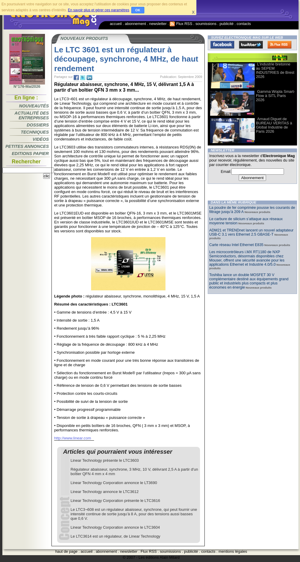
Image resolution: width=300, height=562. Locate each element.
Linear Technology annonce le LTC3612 (105, 491)
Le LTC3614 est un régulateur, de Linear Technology (115, 536)
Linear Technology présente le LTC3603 (105, 460)
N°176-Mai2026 (27, 85)
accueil (116, 23)
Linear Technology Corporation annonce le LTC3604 (115, 527)
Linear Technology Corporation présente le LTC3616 (115, 500)
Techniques (35, 132)
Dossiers (38, 125)
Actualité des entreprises (32, 115)
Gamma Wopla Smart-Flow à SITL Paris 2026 (275, 95)
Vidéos (41, 139)
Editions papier (30, 153)
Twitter (251, 44)
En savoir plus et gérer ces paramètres (98, 10)
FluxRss (279, 44)
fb (76, 78)
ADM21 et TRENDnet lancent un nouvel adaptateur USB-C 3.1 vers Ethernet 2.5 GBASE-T (251, 232)
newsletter (157, 23)
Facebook (222, 44)
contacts (244, 23)
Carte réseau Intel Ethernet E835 (236, 245)
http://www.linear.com (72, 438)
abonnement (135, 23)
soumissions (206, 23)
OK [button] (137, 10)
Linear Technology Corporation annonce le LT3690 (114, 482)
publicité (227, 23)
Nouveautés (34, 106)
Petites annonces (27, 146)
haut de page (66, 551)
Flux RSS (181, 23)
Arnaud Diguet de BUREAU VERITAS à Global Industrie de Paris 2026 (274, 125)
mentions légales (232, 551)
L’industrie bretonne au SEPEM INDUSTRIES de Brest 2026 (275, 70)
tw (83, 78)
